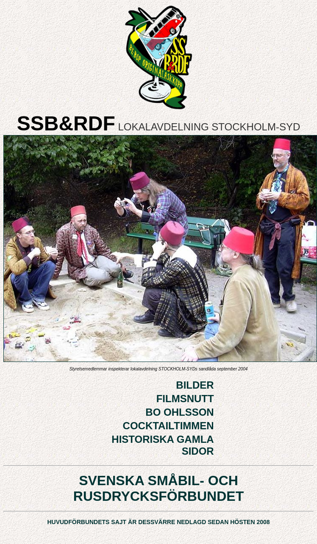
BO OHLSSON (179, 412)
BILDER (195, 385)
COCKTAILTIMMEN (168, 425)
